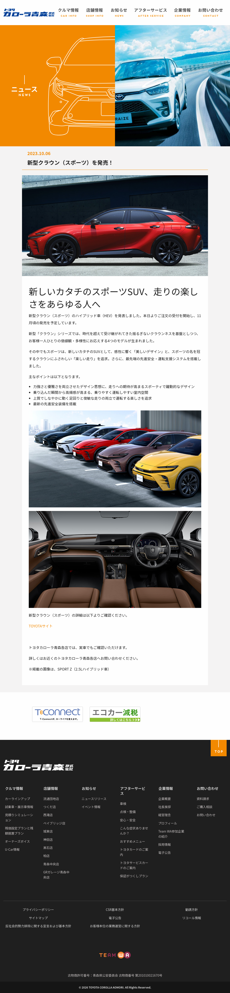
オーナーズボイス (17, 841)
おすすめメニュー (132, 841)
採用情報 (164, 844)
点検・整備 (128, 811)
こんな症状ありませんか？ (134, 830)
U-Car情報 (12, 849)
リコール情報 (191, 918)
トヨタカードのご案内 (134, 852)
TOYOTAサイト (41, 626)
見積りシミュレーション (19, 817)
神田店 (48, 839)
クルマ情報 (14, 788)
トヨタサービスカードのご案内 (134, 865)
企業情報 (166, 788)
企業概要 (164, 798)
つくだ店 (49, 806)
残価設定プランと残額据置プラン (19, 830)
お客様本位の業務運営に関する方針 (115, 926)
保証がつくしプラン (134, 876)
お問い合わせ (207, 788)
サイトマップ (38, 918)
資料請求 (203, 798)
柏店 (46, 855)
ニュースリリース (94, 798)
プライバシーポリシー (38, 909)
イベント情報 (91, 806)
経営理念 (164, 815)
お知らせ (89, 788)
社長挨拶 (164, 806)
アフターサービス (132, 791)
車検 (123, 803)
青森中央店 (51, 864)
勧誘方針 (191, 909)
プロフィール (167, 823)
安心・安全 (128, 820)
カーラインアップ (17, 798)
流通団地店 (51, 798)
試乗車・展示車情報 (19, 806)
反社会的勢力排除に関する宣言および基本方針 (38, 926)
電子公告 (164, 852)
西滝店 (48, 815)
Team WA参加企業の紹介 (171, 833)
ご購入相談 (204, 806)
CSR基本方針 (115, 909)
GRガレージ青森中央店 (56, 874)
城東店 (48, 831)
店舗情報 (51, 788)
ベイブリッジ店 (54, 823)
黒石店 (48, 847)
